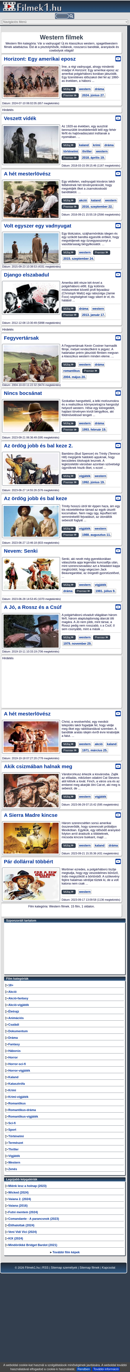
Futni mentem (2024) (23, 1298)
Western (14, 1248)
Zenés (12, 1255)
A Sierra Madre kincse (31, 901)
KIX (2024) (15, 1324)
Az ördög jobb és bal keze (35, 588)
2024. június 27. (92, 95)
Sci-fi (12, 1209)
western (84, 89)
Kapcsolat (108, 1353)
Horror (13, 1143)
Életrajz (13, 1097)
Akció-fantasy (18, 1084)
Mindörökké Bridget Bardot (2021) (32, 1331)
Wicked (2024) (18, 1278)
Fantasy (14, 1130)
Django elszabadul (26, 321)
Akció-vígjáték (18, 1091)
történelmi (69, 198)
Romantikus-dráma (22, 1196)
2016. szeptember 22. (96, 253)
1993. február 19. (93, 519)
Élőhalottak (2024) (21, 1311)
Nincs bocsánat (23, 483)
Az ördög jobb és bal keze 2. (38, 536)
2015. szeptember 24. (77, 305)
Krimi (12, 1176)
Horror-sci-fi (17, 1150)
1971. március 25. (93, 837)
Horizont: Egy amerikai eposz (40, 59)
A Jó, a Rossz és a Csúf (32, 697)
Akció (12, 1078)
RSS (45, 1353)
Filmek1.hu (32, 1353)
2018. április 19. (92, 204)
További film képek (66, 1338)
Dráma (13, 1123)
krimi (95, 192)
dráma (98, 89)
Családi (13, 1110)
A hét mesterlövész (27, 221)
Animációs (16, 1104)
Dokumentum (18, 1117)
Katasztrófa (16, 1169)
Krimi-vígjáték (18, 1183)
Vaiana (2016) (18, 1291)
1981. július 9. (91, 681)
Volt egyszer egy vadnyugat (37, 272)
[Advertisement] (61, 135)
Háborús (14, 1137)
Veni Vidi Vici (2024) (22, 1318)
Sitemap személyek (64, 1353)
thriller (86, 198)
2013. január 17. (92, 358)
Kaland (13, 1163)
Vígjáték (14, 1242)
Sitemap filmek (90, 1353)
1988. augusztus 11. (95, 625)
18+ (11, 1071)
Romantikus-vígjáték (23, 1202)
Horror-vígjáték (19, 1156)
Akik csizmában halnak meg (38, 853)
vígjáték (84, 566)
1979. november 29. (76, 734)
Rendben (84, 1369)
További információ (106, 1369)
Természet (15, 1229)
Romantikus (17, 1189)
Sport (12, 1215)
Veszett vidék (20, 165)
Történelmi (16, 1222)
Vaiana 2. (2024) (19, 1285)
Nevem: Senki (21, 641)
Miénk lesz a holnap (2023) (27, 1272)
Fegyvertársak (21, 428)
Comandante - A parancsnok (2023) (33, 1304)
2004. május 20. (73, 467)
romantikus (70, 461)
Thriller (13, 1235)
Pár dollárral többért (28, 947)
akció (82, 247)
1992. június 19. (92, 572)
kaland (83, 192)
